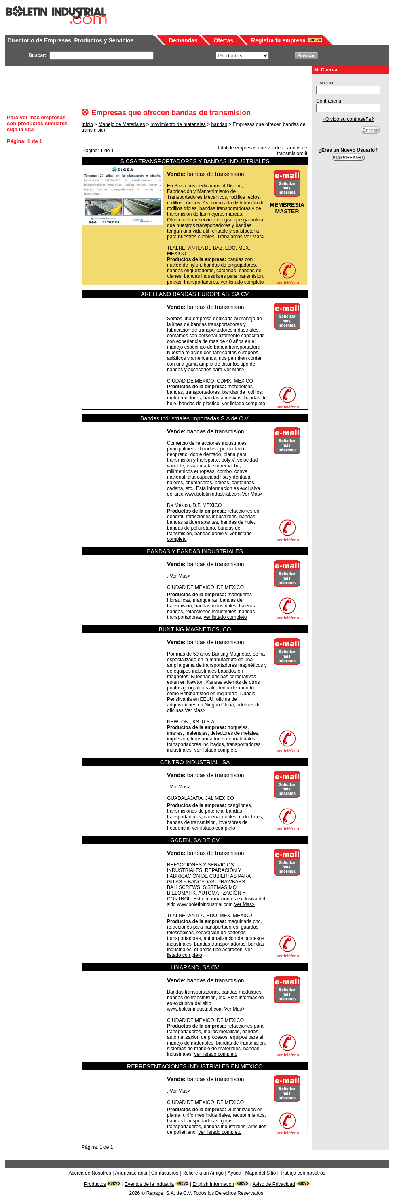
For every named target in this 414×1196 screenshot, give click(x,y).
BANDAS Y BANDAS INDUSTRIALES (195, 551)
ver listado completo (242, 282)
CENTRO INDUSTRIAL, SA (195, 762)
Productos (95, 1184)
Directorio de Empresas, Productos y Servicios (71, 40)
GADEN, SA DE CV (195, 840)
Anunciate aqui (131, 1173)
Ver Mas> (254, 237)
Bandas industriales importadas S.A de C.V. (194, 418)
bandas (219, 124)
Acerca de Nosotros (89, 1173)
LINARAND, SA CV (195, 967)
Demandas (183, 40)
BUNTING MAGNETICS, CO (195, 629)
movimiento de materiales (178, 124)
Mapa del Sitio (260, 1173)
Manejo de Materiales (122, 124)
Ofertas (223, 40)
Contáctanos (164, 1173)
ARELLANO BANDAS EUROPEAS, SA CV (195, 294)
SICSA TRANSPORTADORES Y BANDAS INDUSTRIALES (194, 161)
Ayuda (234, 1173)
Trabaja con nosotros (302, 1173)
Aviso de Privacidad (274, 1184)
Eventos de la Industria (149, 1184)
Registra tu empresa (278, 40)
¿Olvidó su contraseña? (348, 119)
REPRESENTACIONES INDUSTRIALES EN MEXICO (195, 1066)
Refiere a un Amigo (203, 1173)
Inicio (87, 124)
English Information (213, 1184)
